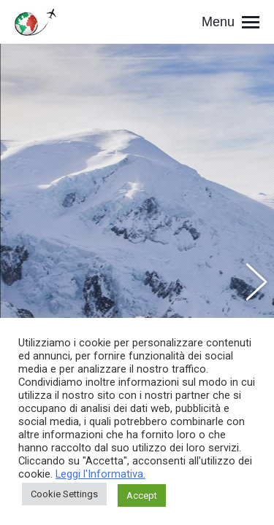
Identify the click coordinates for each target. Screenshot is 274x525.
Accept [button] (141, 495)
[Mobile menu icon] (230, 22)
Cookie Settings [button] (64, 494)
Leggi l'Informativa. (100, 474)
